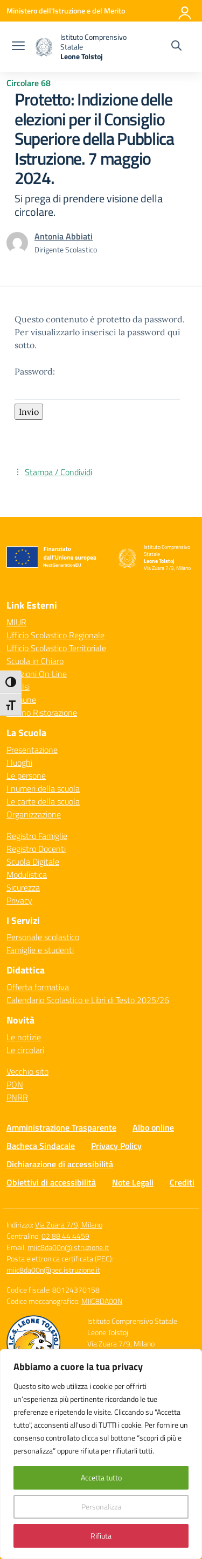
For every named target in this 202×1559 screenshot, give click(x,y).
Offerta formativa (37, 986)
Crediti (182, 1182)
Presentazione (32, 749)
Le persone (26, 775)
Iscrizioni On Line (36, 673)
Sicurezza (23, 887)
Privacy (19, 900)
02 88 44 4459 (65, 1235)
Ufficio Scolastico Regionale (55, 635)
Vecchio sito (27, 1071)
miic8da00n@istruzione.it (68, 1247)
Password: (97, 382)
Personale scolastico (42, 936)
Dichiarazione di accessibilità (59, 1164)
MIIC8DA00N (101, 1301)
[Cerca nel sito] (176, 47)
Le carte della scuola (43, 801)
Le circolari (25, 1049)
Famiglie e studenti (40, 949)
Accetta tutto (101, 1477)
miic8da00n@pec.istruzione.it (53, 1269)
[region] (101, 1454)
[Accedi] (185, 11)
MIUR (16, 622)
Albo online (153, 1127)
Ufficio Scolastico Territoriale (56, 647)
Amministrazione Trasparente (61, 1127)
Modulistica (26, 874)
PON (14, 1084)
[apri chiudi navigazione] (18, 46)
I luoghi (19, 762)
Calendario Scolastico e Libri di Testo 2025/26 (87, 999)
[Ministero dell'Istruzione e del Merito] (65, 10)
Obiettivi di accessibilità (51, 1182)
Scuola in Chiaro (35, 660)
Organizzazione (33, 814)
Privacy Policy (116, 1145)
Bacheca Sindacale (40, 1145)
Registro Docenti (36, 848)
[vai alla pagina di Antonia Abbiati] (63, 236)
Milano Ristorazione (41, 712)
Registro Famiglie (36, 835)
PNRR (17, 1097)
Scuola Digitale (32, 861)
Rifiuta (101, 1535)
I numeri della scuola (43, 788)
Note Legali (133, 1182)
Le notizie (23, 1037)
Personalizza (101, 1506)
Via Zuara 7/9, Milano (68, 1224)
